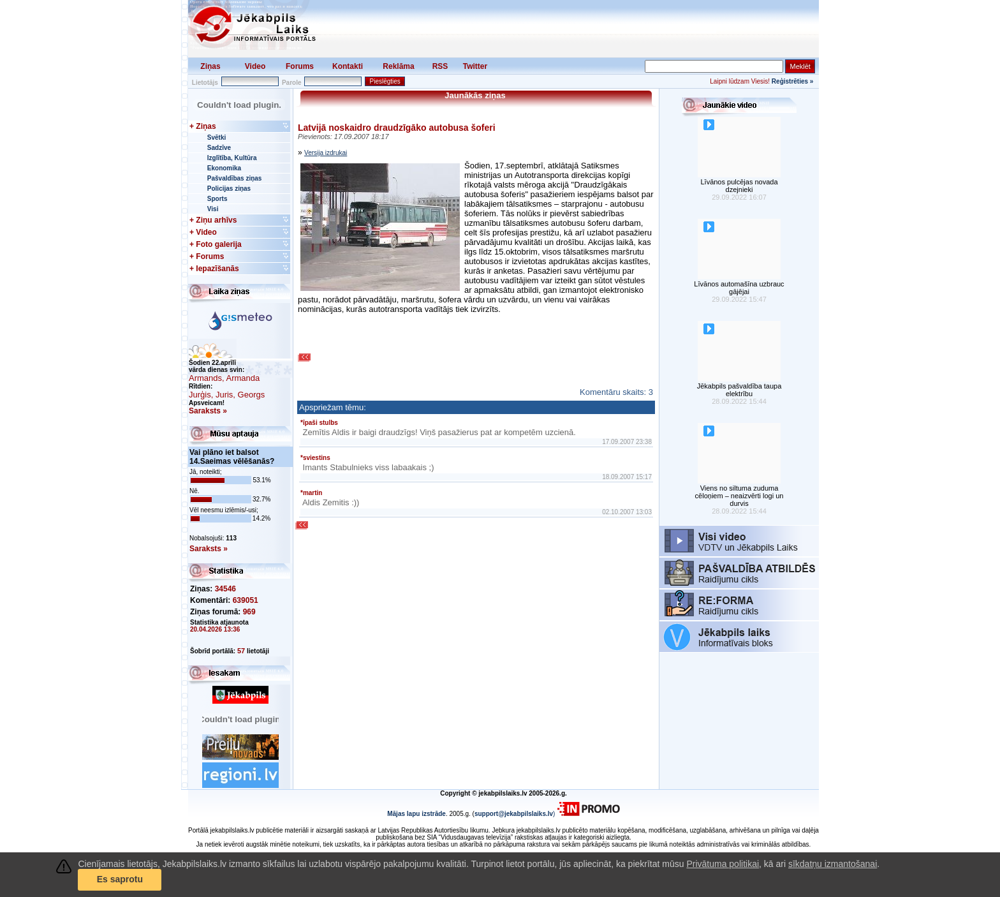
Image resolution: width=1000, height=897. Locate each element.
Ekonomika (224, 168)
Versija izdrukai (325, 152)
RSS (440, 66)
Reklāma (398, 66)
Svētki (216, 137)
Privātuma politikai (722, 864)
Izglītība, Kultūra (232, 157)
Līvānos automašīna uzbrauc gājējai (739, 287)
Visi (213, 208)
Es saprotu (120, 879)
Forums (300, 66)
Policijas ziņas (229, 188)
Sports (217, 198)
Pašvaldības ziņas (234, 178)
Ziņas (210, 66)
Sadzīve (219, 147)
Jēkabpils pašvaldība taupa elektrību (739, 389)
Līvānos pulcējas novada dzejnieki (738, 185)
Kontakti (347, 66)
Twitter (475, 66)
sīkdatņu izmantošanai (832, 864)
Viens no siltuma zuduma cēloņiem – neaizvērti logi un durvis (739, 495)
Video (255, 66)
